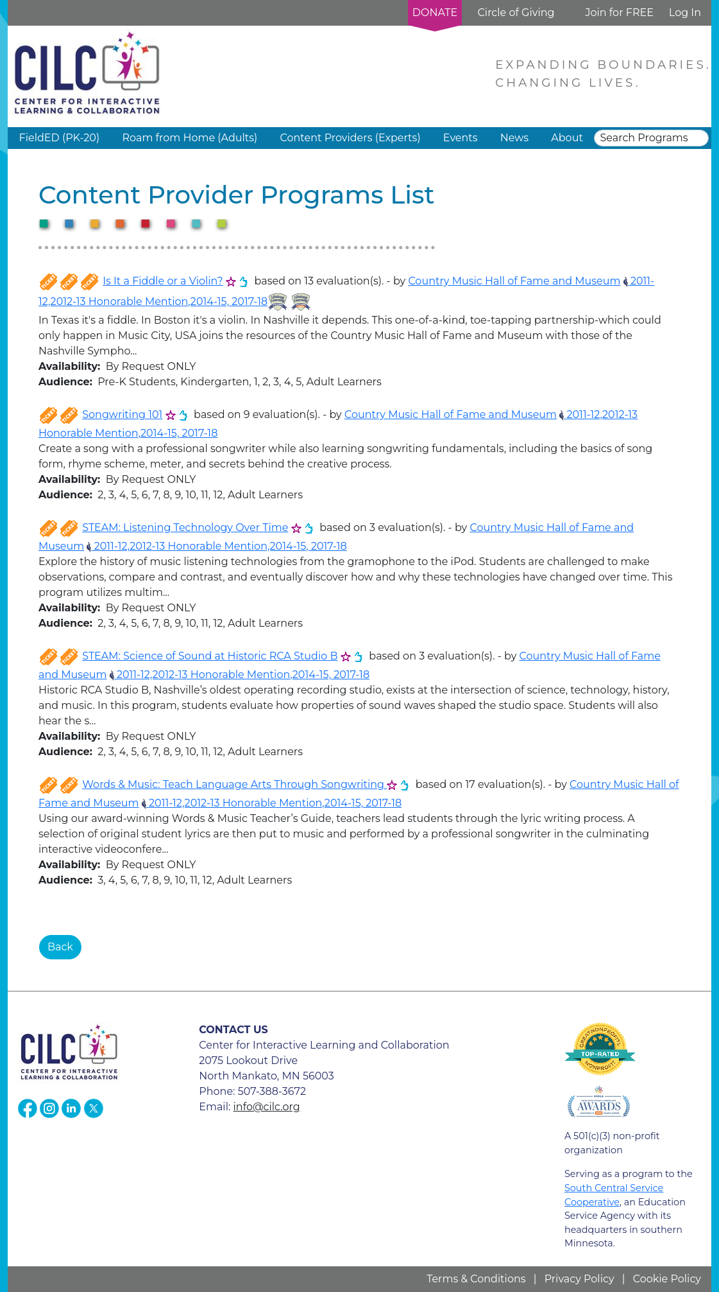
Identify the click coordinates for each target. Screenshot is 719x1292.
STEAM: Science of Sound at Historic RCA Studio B (209, 656)
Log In (685, 12)
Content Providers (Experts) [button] (350, 138)
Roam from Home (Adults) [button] (189, 138)
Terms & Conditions (476, 1279)
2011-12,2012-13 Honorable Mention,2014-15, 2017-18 (216, 546)
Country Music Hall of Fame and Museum (514, 281)
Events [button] (460, 138)
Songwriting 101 (122, 414)
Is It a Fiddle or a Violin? (163, 281)
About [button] (567, 138)
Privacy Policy (579, 1279)
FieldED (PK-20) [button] (59, 138)
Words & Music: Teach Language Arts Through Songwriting (234, 784)
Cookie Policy (667, 1279)
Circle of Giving (515, 12)
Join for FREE (619, 12)
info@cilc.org (266, 1107)
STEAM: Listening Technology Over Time (185, 527)
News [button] (514, 138)
